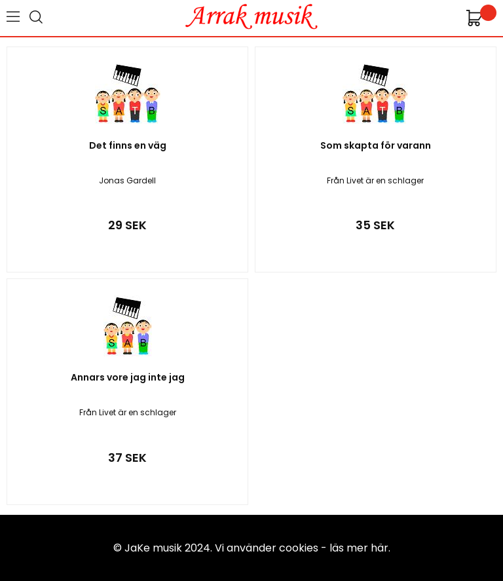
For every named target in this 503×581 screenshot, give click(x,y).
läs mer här (358, 547)
